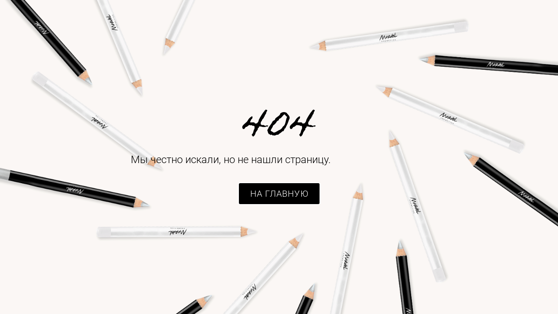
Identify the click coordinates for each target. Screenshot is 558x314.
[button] (279, 193)
